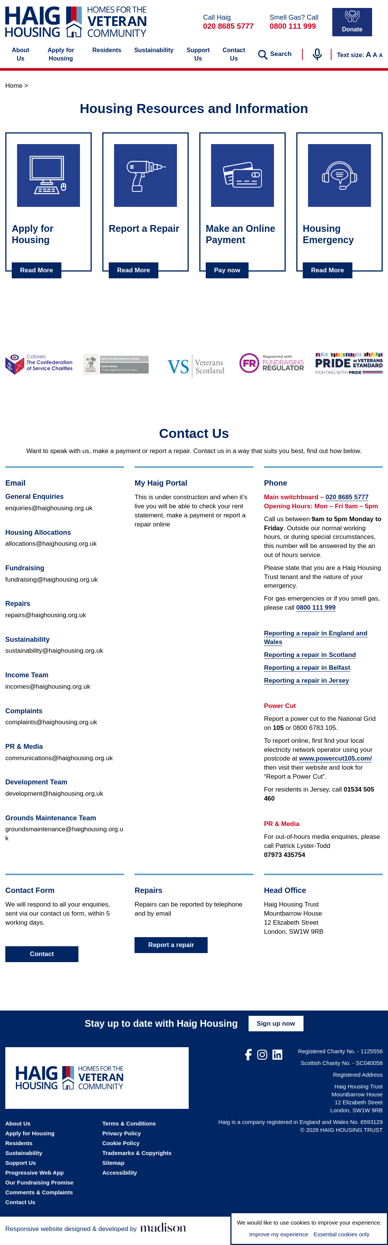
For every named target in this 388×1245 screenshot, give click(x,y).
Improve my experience (278, 1234)
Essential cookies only (341, 1234)
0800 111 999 (316, 613)
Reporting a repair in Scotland (310, 660)
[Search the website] (274, 60)
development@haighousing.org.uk (54, 799)
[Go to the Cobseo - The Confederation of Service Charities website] (38, 369)
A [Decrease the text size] (381, 61)
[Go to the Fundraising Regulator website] (271, 369)
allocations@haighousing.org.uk (51, 549)
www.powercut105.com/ (335, 764)
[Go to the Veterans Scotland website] (194, 369)
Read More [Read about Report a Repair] (133, 276)
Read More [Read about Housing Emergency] (327, 276)
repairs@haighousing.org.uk (45, 621)
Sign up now (276, 1029)
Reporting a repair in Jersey (306, 686)
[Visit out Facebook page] (248, 1061)
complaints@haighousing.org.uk (51, 728)
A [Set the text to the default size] (375, 61)
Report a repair (171, 951)
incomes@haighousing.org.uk (47, 692)
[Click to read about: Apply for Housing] (48, 182)
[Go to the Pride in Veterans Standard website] (349, 369)
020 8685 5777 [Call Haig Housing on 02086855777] (228, 30)
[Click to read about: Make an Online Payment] (242, 182)
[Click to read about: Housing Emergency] (339, 182)
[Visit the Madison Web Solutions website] (95, 1234)
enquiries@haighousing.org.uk (48, 514)
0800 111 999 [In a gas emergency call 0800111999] (293, 30)
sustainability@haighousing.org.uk (54, 657)
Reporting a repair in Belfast (307, 673)
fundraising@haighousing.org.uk (51, 585)
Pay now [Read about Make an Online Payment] (227, 276)
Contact (42, 960)
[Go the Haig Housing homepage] (75, 26)
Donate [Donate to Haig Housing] (352, 26)
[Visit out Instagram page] (262, 1061)
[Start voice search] (317, 60)
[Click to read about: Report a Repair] (145, 182)
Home (13, 91)
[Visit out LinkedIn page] (277, 1061)
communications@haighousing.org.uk (59, 764)
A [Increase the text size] (368, 60)
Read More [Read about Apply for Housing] (36, 276)
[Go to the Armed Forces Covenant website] (116, 369)
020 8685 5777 (346, 503)
